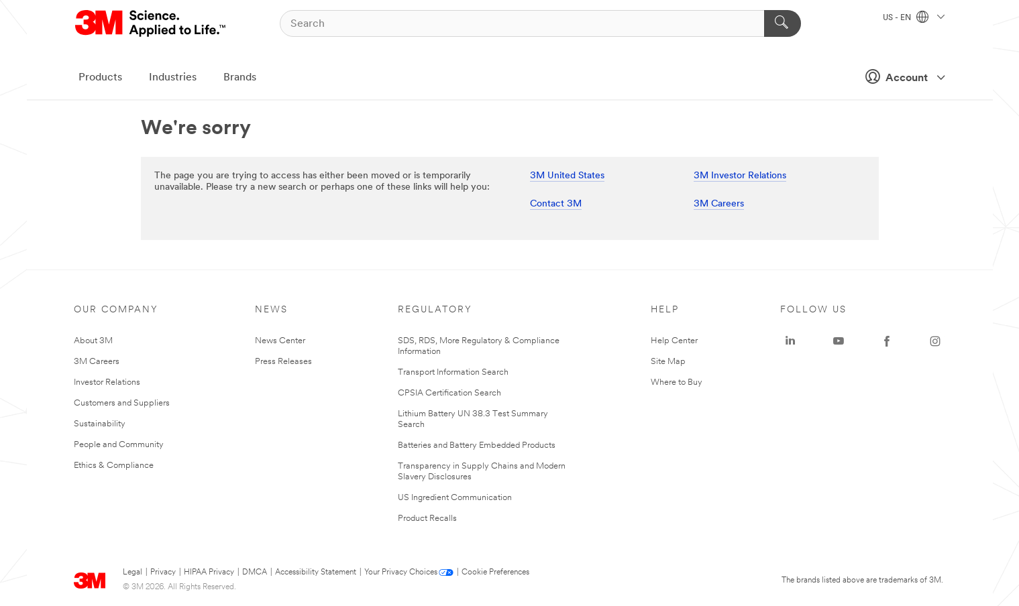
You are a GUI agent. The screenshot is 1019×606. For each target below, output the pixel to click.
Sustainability (99, 424)
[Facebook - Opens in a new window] (887, 341)
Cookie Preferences (495, 572)
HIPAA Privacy (209, 572)
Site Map (668, 361)
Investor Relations (107, 382)
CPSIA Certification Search (449, 393)
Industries (173, 77)
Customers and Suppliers (122, 403)
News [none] (271, 310)
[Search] (541, 23)
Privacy (163, 572)
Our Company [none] (116, 310)
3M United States (567, 176)
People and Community (119, 444)
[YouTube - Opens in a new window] (838, 341)
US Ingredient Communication (455, 497)
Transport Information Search (453, 372)
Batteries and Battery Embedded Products (476, 445)
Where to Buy (676, 382)
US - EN (914, 18)
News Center (280, 341)
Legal (132, 572)
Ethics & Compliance (114, 465)
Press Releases (283, 361)
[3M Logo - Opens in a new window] (151, 23)
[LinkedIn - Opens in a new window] (790, 341)
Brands (239, 77)
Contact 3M (556, 204)
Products (100, 77)
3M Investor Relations (740, 176)
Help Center (674, 341)
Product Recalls (427, 518)
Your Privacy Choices (400, 572)
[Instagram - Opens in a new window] (935, 341)
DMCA (254, 572)
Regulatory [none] (435, 310)
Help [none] (665, 310)
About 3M (93, 341)
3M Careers (719, 204)
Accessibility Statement (315, 572)
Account (901, 76)
